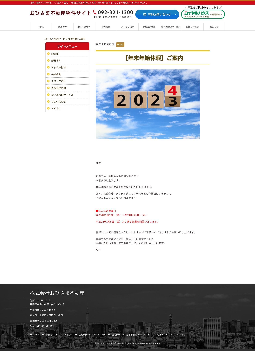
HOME (41, 26)
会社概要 (106, 26)
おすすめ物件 (84, 26)
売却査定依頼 (149, 26)
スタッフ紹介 (127, 26)
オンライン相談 (177, 334)
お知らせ (214, 26)
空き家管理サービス (170, 26)
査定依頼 (116, 334)
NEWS (120, 44)
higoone (155, 343)
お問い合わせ (192, 26)
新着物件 (62, 26)
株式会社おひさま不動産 (57, 292)
